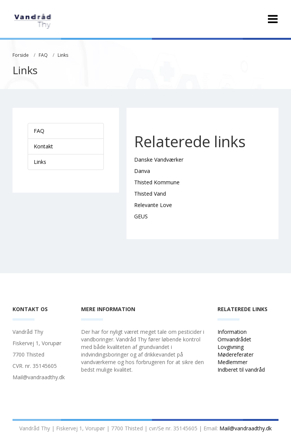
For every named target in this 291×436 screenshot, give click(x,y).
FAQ (43, 55)
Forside (21, 55)
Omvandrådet (234, 339)
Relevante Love (153, 205)
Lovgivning (230, 346)
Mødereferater (235, 354)
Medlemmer (232, 362)
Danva (142, 170)
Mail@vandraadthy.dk (245, 428)
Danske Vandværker (158, 159)
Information (232, 331)
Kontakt (43, 146)
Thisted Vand (150, 193)
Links (63, 55)
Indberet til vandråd (241, 369)
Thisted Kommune (157, 182)
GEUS (141, 216)
